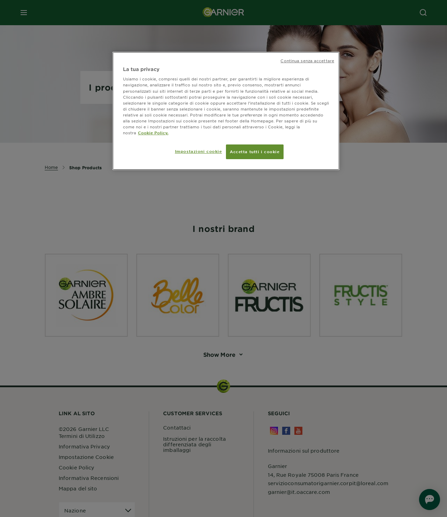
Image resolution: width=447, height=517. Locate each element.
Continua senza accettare (307, 60)
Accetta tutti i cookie (255, 151)
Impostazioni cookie (198, 151)
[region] (225, 111)
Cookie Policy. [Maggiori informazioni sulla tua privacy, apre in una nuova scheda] (153, 132)
